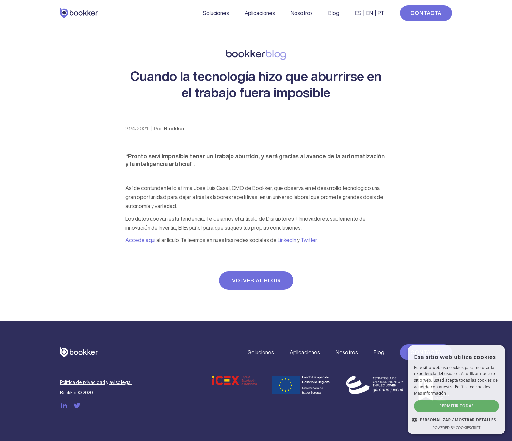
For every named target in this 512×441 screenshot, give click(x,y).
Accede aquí (140, 240)
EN (369, 13)
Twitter (309, 240)
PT (381, 13)
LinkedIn (287, 240)
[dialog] (456, 389)
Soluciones (216, 13)
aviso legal (120, 382)
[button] (456, 420)
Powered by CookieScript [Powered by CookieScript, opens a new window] (457, 427)
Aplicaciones (260, 13)
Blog (333, 13)
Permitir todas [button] (456, 406)
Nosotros (302, 13)
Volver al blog (256, 280)
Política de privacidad (82, 382)
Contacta (425, 13)
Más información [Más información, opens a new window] (430, 393)
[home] (79, 13)
